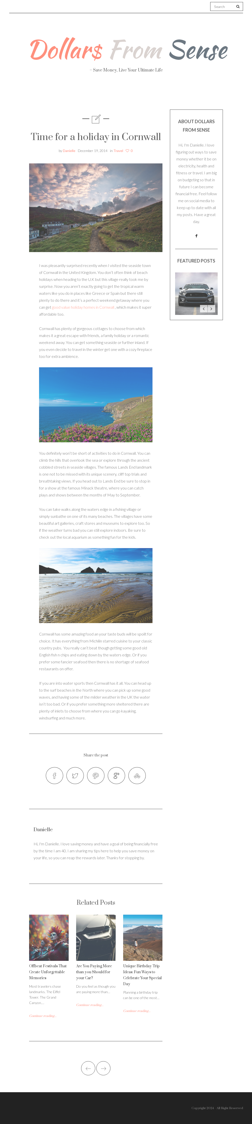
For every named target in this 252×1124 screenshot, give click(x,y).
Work (182, 94)
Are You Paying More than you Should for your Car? (94, 972)
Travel (150, 94)
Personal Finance (105, 94)
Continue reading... (42, 1016)
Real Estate (220, 94)
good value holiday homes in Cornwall (83, 307)
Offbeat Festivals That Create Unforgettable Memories (48, 972)
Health (59, 94)
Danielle (69, 151)
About (27, 94)
